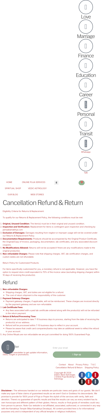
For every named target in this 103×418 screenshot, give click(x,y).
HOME (9, 182)
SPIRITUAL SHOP (13, 188)
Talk (86, 172)
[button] (56, 182)
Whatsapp (86, 152)
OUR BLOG (13, 194)
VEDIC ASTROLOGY (37, 188)
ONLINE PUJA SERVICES (33, 182)
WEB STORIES (37, 194)
